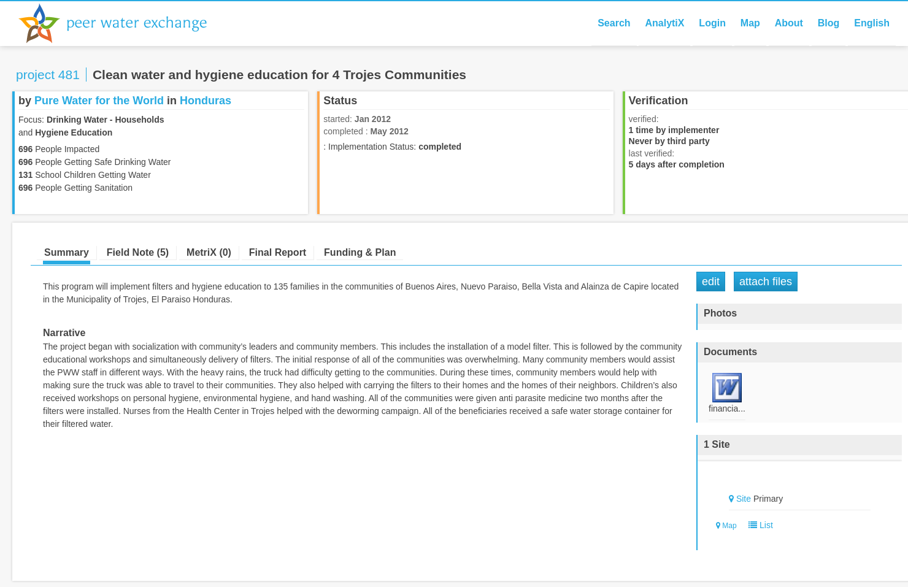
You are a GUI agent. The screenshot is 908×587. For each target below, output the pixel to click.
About (789, 23)
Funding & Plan (360, 252)
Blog (829, 23)
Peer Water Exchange (122, 23)
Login (712, 23)
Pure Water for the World (99, 100)
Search (614, 23)
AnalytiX (664, 23)
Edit (711, 281)
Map (750, 23)
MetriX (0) (209, 252)
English (872, 23)
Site (743, 499)
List (758, 525)
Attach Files (765, 281)
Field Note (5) (138, 252)
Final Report (277, 252)
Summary (66, 252)
